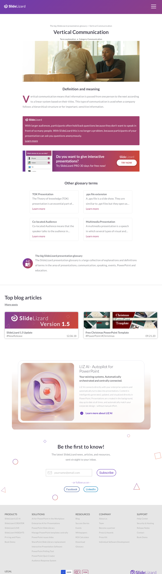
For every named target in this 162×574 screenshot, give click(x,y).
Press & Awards (106, 532)
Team (101, 523)
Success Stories (82, 523)
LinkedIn (91, 489)
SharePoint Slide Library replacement (48, 542)
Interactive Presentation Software (47, 546)
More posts (11, 304)
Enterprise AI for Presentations (46, 523)
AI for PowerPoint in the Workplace (48, 518)
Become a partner (107, 528)
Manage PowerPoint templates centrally (50, 532)
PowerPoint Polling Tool (43, 551)
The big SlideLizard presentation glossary (68, 26)
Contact (140, 532)
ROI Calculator (82, 537)
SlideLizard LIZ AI (12, 518)
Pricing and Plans (12, 537)
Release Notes (143, 528)
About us (103, 518)
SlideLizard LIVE (12, 528)
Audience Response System (44, 560)
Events (79, 528)
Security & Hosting (145, 523)
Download (80, 542)
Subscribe (106, 473)
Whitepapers (81, 532)
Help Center (142, 518)
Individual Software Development (114, 542)
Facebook (71, 489)
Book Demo (10, 542)
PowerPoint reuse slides (43, 537)
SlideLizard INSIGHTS (14, 532)
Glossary (79, 546)
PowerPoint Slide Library (43, 528)
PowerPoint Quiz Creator (43, 556)
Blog (78, 518)
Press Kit (103, 537)
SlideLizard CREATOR (14, 523)
